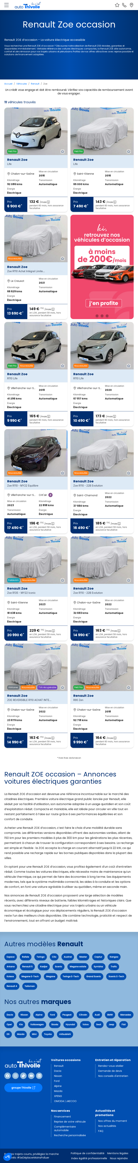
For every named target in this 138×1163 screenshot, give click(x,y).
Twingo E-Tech (71, 976)
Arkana (11, 966)
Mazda (20, 1034)
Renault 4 (12, 986)
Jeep (111, 1024)
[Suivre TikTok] (23, 1076)
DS (8, 1034)
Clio (54, 956)
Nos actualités (107, 1126)
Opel (9, 1024)
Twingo (41, 956)
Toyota (48, 1034)
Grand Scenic (93, 976)
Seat (98, 1024)
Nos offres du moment (112, 1121)
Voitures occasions (65, 1060)
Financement (62, 1116)
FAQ (100, 1131)
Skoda (54, 1024)
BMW (110, 1014)
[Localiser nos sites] (131, 5)
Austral (68, 956)
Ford (52, 1014)
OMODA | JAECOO (65, 1101)
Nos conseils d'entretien (113, 1076)
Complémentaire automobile (65, 1128)
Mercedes (125, 1014)
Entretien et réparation (113, 1060)
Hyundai (70, 1024)
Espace (11, 956)
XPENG (58, 1096)
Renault (35, 83)
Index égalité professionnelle (89, 1158)
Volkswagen (37, 1024)
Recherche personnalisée (70, 1135)
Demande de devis (110, 1071)
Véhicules (21, 83)
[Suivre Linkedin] (39, 1076)
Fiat (124, 1024)
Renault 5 (27, 966)
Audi (97, 1014)
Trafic (114, 966)
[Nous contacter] (124, 5)
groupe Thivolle (23, 1087)
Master (83, 956)
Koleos (10, 976)
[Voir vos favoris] (117, 5)
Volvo (85, 1024)
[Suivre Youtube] (31, 1076)
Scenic (58, 966)
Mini (34, 1034)
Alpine (39, 1014)
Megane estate (78, 966)
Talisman (30, 986)
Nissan (24, 1014)
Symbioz (98, 966)
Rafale (25, 956)
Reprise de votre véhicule (70, 1121)
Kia (21, 1024)
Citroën (83, 1014)
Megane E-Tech (30, 976)
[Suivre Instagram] (15, 1076)
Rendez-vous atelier (110, 1066)
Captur (98, 956)
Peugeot (67, 1014)
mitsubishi (65, 1034)
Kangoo (114, 956)
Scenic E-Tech (116, 976)
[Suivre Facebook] (7, 1076)
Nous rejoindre (119, 1158)
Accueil (8, 83)
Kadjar (43, 966)
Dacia (10, 1014)
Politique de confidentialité (87, 1153)
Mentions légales (117, 1153)
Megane (50, 976)
